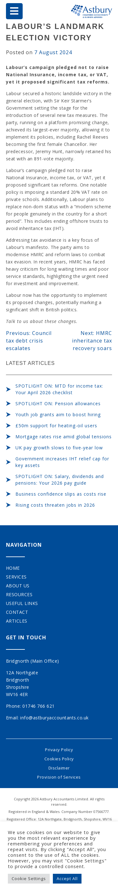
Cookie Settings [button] (29, 878)
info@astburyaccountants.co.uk (54, 718)
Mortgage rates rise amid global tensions (63, 437)
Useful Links (22, 603)
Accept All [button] (67, 878)
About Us (18, 586)
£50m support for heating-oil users (56, 426)
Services (16, 577)
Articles (16, 621)
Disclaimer (59, 768)
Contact (17, 612)
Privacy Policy (59, 749)
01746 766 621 (38, 706)
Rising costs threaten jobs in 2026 (55, 505)
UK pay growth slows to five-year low (59, 448)
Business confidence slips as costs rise (60, 494)
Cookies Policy (59, 759)
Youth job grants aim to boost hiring (58, 415)
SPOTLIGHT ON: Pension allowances (58, 403)
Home (13, 568)
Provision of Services (59, 777)
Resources (19, 594)
